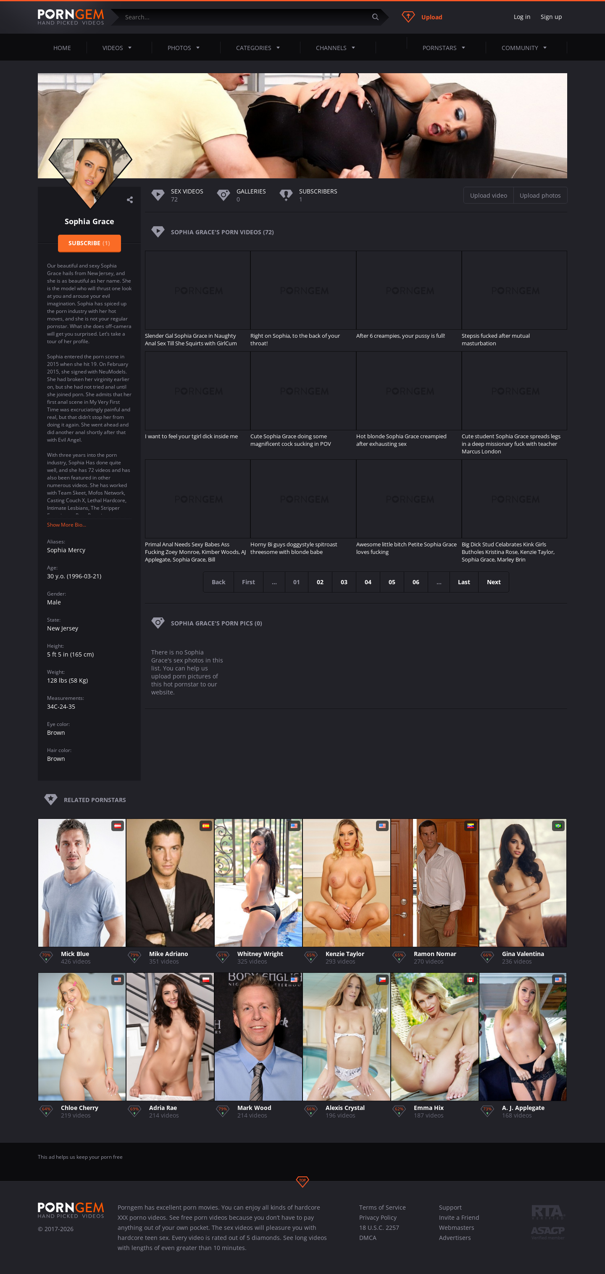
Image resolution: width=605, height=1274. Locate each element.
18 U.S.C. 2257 (379, 1228)
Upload (422, 17)
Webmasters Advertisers (456, 1233)
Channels (338, 47)
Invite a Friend (459, 1217)
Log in (522, 17)
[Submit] (378, 17)
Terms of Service (382, 1207)
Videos (120, 47)
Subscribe (89, 243)
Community (527, 47)
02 (320, 582)
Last (465, 582)
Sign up (551, 17)
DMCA (367, 1238)
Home (62, 48)
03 (344, 582)
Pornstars (446, 47)
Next (495, 582)
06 (416, 582)
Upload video (488, 195)
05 (392, 582)
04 (368, 582)
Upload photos (540, 195)
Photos (186, 47)
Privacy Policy (378, 1217)
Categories (260, 47)
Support (450, 1207)
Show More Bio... (66, 524)
